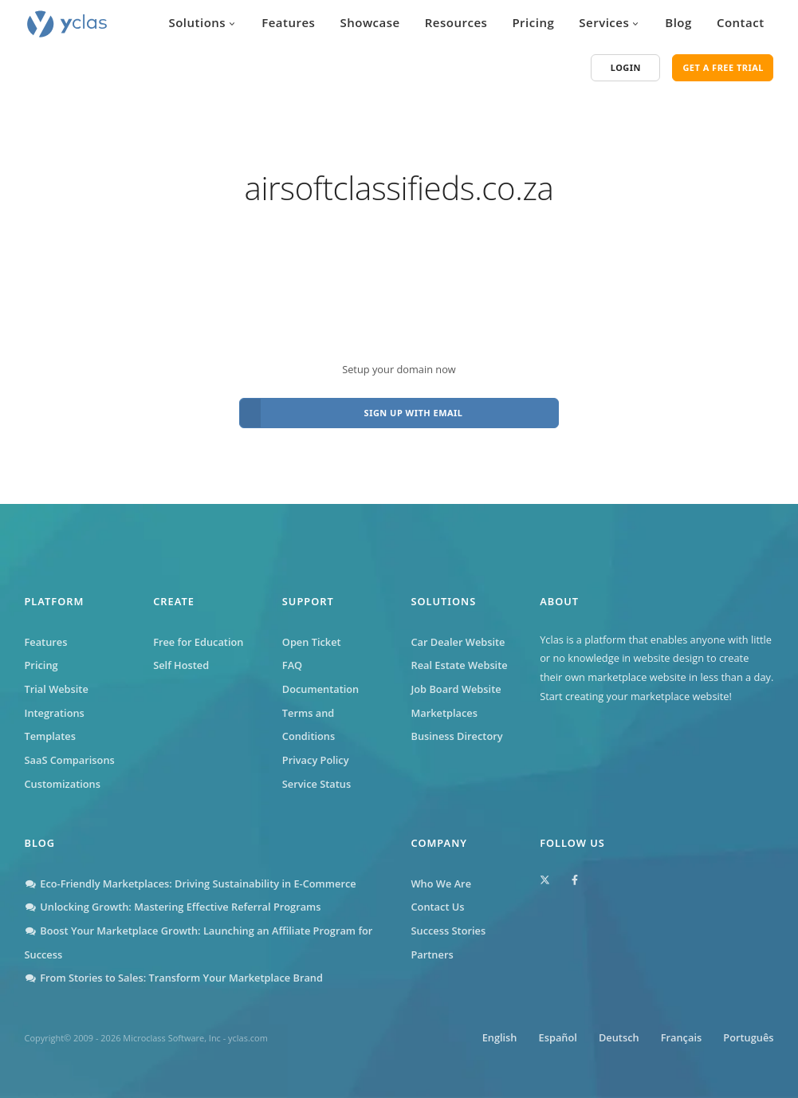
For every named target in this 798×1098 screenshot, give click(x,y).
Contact (741, 22)
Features (288, 22)
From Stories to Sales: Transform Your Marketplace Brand (174, 977)
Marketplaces (444, 713)
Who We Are (441, 883)
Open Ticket (311, 642)
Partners (432, 954)
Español (558, 1037)
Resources (456, 22)
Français (681, 1037)
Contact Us (438, 906)
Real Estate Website (459, 665)
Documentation (320, 689)
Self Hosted (181, 665)
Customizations (62, 784)
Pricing (533, 22)
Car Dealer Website (458, 642)
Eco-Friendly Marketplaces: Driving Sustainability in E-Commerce (190, 883)
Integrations (55, 713)
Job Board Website (456, 689)
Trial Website (56, 689)
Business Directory (456, 736)
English (499, 1037)
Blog (678, 22)
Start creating (571, 696)
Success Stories (448, 930)
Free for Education (198, 642)
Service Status (316, 784)
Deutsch (619, 1037)
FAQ (292, 665)
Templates (50, 736)
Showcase (369, 22)
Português (748, 1037)
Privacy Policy (315, 760)
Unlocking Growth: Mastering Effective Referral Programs (173, 906)
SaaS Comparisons (70, 760)
